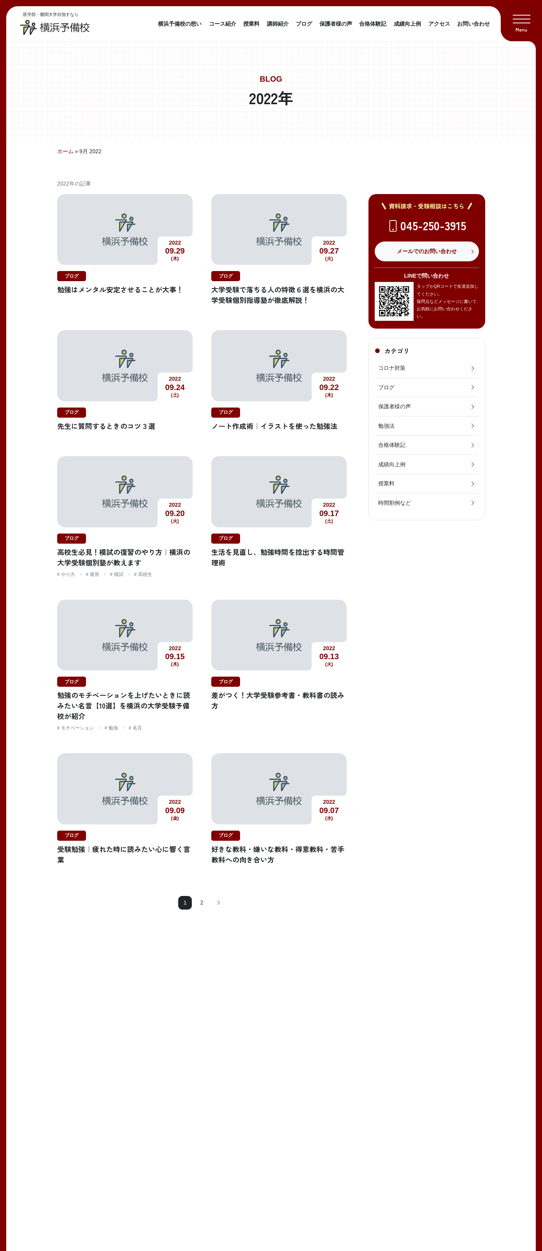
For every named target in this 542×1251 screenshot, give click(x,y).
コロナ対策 (426, 368)
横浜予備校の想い (180, 24)
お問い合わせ (473, 24)
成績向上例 (407, 24)
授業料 (251, 24)
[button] (521, 20)
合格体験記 (372, 24)
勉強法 (426, 426)
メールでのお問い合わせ (427, 251)
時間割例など (426, 503)
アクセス (439, 24)
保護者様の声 (335, 24)
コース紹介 (222, 24)
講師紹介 (278, 24)
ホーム (65, 151)
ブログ (304, 24)
